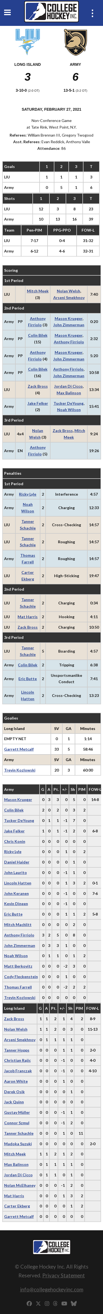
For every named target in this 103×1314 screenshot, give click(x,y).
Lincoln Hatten (17, 883)
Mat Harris (28, 616)
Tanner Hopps (16, 1050)
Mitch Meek (38, 291)
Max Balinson (69, 392)
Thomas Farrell (18, 987)
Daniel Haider (16, 862)
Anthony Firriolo (69, 342)
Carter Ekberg (17, 1206)
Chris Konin (14, 841)
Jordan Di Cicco (68, 386)
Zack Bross (38, 386)
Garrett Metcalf (19, 749)
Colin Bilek (38, 335)
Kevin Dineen (16, 903)
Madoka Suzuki (18, 1143)
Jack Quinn (14, 1101)
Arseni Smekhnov (69, 297)
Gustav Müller (17, 1112)
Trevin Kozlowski (19, 770)
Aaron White (16, 1081)
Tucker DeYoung (68, 403)
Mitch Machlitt (18, 924)
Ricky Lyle (27, 494)
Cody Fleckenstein (21, 976)
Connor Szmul (16, 1122)
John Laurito (15, 872)
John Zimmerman (68, 324)
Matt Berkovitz (18, 966)
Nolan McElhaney (19, 1185)
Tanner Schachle (19, 1133)
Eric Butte (27, 678)
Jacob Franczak (18, 1070)
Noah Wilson (69, 409)
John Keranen (16, 893)
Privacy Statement (63, 1275)
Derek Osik (14, 1091)
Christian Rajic (17, 1060)
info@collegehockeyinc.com (51, 1289)
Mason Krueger (68, 318)
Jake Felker (37, 403)
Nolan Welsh (68, 291)
